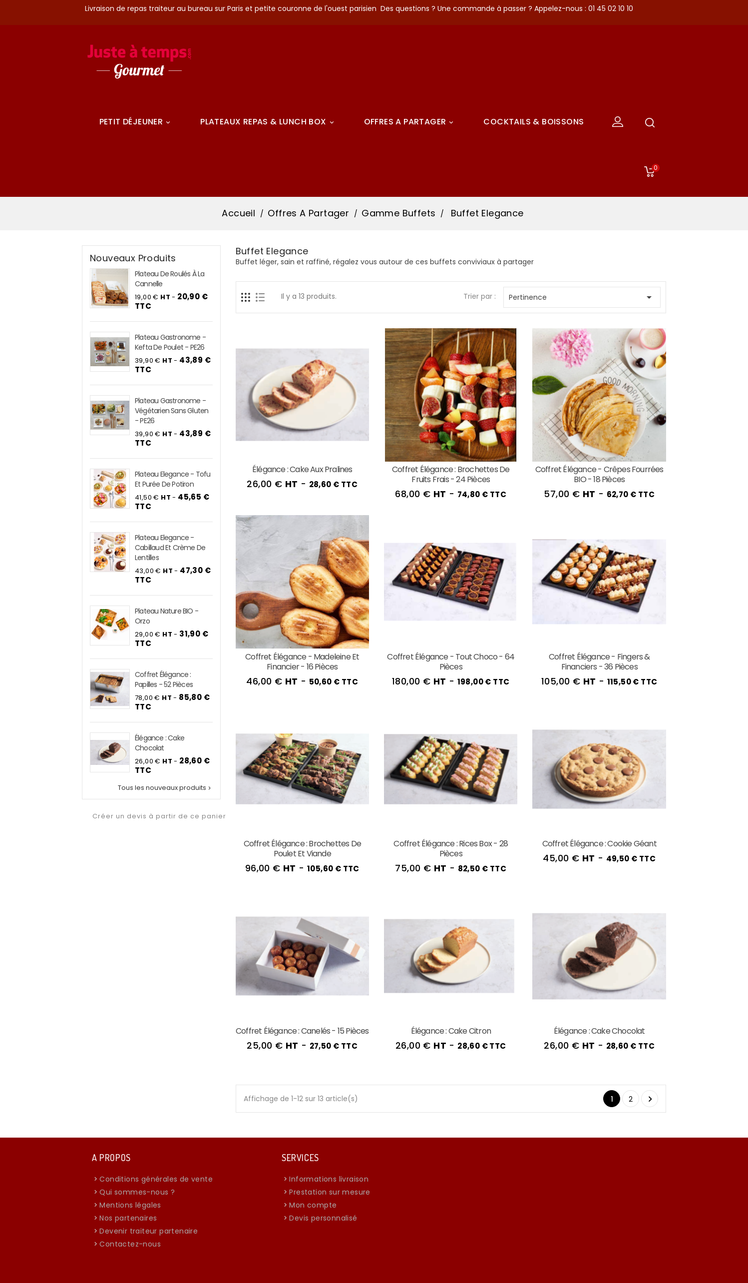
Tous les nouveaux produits (165, 787)
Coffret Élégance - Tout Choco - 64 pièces (450, 661)
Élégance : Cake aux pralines (302, 469)
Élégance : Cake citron (451, 1031)
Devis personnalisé (323, 1218)
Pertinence (582, 297)
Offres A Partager (410, 122)
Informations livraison (329, 1179)
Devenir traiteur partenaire (148, 1231)
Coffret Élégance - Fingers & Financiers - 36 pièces (599, 661)
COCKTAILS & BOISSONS (533, 121)
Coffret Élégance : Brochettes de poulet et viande (302, 848)
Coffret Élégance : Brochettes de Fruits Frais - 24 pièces (450, 474)
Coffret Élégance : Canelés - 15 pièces (302, 1031)
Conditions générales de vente (156, 1179)
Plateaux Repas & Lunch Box (268, 122)
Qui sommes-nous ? (137, 1192)
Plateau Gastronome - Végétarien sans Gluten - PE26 (171, 411)
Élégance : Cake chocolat (159, 743)
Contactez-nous (130, 1244)
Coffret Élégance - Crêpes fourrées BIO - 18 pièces (599, 474)
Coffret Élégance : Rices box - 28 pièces (450, 848)
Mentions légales (130, 1205)
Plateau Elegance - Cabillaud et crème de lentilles (170, 548)
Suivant (650, 1099)
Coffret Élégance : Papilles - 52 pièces (164, 679)
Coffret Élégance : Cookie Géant (599, 843)
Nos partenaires (128, 1218)
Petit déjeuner (136, 122)
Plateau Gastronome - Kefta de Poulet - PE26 (170, 342)
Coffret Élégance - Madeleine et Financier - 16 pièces (302, 661)
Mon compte (313, 1205)
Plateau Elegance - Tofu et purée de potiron (173, 479)
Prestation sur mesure (329, 1192)
